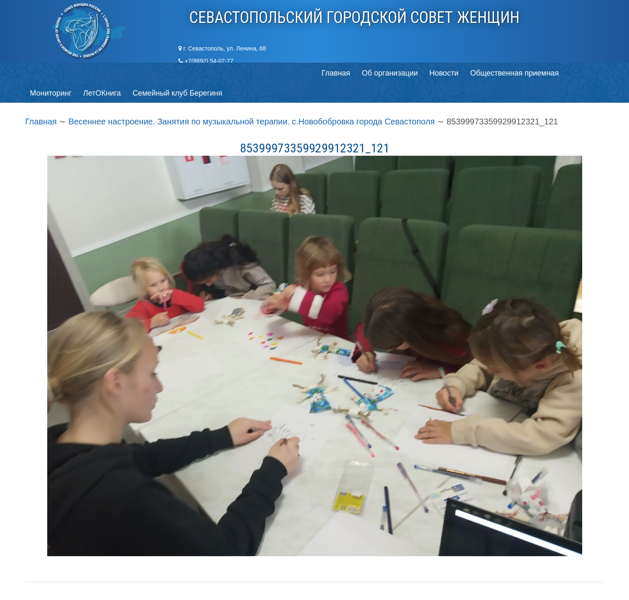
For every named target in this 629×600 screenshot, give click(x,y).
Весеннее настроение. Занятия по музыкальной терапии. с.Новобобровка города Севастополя (253, 101)
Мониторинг (303, 73)
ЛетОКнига (355, 73)
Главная (44, 73)
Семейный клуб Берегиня (431, 73)
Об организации (99, 73)
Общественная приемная (225, 73)
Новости (154, 73)
